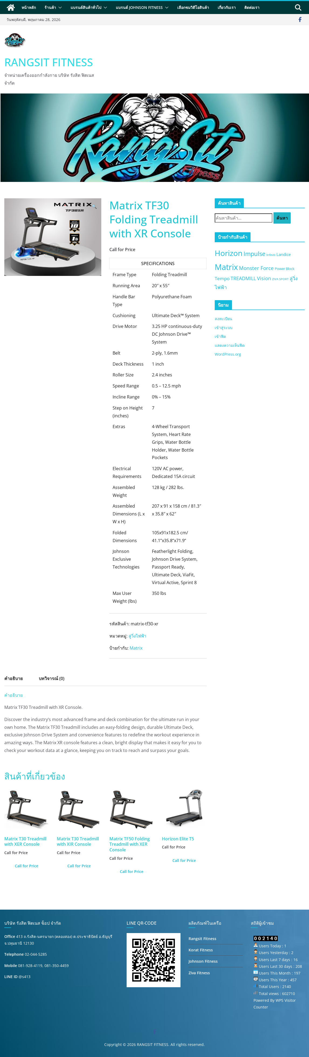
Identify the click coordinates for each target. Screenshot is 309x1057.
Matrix (136, 648)
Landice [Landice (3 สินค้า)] (283, 254)
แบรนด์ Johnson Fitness (139, 7)
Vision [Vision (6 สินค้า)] (264, 278)
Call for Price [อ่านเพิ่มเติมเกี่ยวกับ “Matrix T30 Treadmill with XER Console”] (26, 865)
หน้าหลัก (29, 7)
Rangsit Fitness (202, 938)
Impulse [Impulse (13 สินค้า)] (254, 254)
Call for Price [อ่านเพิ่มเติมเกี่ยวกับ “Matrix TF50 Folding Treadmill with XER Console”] (131, 871)
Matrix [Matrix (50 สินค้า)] (226, 267)
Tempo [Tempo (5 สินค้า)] (222, 278)
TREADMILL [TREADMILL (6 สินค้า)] (243, 278)
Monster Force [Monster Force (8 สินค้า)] (256, 268)
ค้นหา (282, 218)
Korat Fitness (201, 949)
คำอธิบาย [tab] (13, 678)
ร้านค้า (50, 7)
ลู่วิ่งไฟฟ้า (137, 636)
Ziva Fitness (199, 972)
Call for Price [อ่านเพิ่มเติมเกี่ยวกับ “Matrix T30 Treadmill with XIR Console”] (79, 865)
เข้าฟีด (220, 336)
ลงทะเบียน (223, 318)
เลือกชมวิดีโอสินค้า (193, 7)
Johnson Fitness (203, 961)
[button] (59, 7)
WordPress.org (228, 354)
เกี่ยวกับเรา (227, 7)
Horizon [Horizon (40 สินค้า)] (228, 253)
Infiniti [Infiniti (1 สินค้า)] (270, 255)
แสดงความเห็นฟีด (230, 345)
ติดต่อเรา (251, 7)
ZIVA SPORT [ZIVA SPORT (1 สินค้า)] (280, 279)
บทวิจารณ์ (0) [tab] (51, 678)
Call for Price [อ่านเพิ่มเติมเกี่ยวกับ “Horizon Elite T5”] (184, 860)
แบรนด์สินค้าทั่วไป (86, 7)
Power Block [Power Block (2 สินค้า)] (284, 268)
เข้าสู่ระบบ (223, 327)
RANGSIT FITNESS (48, 62)
